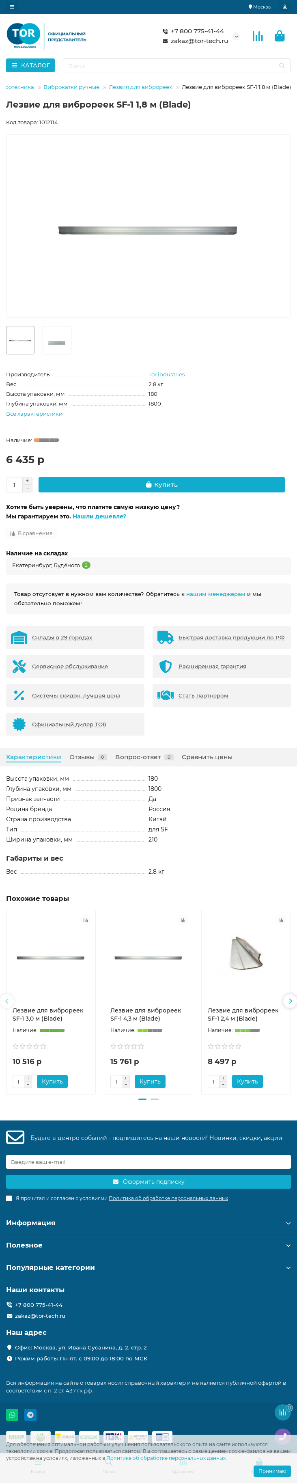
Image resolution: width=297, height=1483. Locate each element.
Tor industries (166, 374)
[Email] (148, 1162)
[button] (7, 1001)
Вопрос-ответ (144, 757)
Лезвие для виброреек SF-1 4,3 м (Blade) (145, 1014)
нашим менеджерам (215, 594)
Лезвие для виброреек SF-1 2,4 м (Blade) (243, 1014)
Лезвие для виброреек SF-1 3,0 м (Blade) (48, 1014)
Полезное (148, 1245)
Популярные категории (148, 1267)
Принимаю (272, 1471)
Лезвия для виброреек (140, 87)
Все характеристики (34, 413)
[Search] (177, 66)
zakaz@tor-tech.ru (193, 41)
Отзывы (88, 757)
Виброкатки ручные (71, 87)
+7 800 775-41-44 (191, 31)
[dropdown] (12, 6)
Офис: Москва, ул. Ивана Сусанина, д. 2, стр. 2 (81, 1347)
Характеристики (33, 757)
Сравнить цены (207, 757)
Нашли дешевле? (99, 516)
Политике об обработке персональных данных (166, 1458)
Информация (148, 1223)
